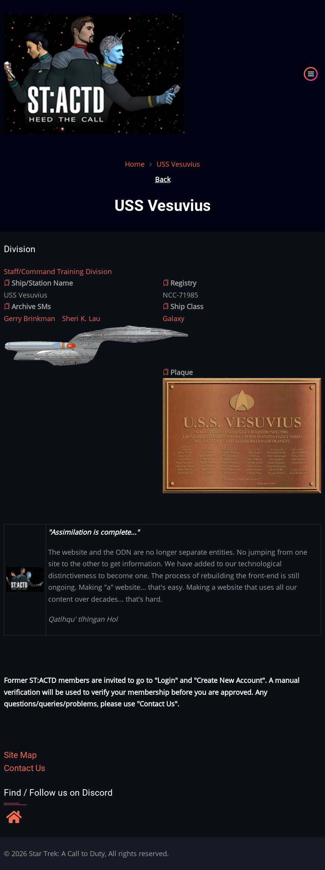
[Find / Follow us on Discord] (14, 818)
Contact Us (24, 768)
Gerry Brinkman (29, 318)
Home (135, 164)
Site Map (20, 755)
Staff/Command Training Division (58, 271)
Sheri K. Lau (81, 318)
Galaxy (173, 318)
